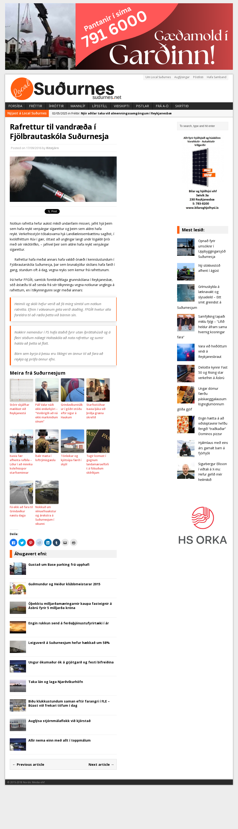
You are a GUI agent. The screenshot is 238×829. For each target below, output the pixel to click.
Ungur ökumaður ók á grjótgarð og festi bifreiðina (71, 662)
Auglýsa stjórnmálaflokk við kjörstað (59, 721)
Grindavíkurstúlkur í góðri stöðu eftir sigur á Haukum (72, 411)
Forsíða (15, 106)
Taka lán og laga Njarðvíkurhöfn (55, 681)
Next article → (101, 764)
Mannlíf (77, 106)
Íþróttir (56, 106)
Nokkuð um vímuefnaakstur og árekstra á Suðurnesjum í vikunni (45, 515)
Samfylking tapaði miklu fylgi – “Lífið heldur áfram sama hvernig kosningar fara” (202, 327)
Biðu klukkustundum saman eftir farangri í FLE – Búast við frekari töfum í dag (69, 703)
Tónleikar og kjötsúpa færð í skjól (71, 460)
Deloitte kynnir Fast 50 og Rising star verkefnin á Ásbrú (213, 372)
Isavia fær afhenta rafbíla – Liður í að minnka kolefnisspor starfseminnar (21, 464)
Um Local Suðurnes (158, 77)
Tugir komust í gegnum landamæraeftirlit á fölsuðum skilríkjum (97, 464)
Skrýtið (182, 106)
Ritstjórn (52, 148)
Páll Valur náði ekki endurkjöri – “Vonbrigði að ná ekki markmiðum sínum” (46, 413)
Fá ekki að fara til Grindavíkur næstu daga (21, 511)
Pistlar (142, 106)
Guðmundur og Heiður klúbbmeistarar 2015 (64, 584)
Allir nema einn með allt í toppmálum (59, 740)
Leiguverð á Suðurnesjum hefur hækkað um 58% (69, 642)
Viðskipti (121, 106)
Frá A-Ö (162, 106)
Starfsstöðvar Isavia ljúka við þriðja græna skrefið (96, 411)
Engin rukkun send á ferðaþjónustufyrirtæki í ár (68, 623)
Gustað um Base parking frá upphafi (58, 564)
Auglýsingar (182, 77)
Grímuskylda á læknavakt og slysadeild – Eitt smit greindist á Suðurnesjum (199, 297)
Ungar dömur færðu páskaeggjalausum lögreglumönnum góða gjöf (201, 399)
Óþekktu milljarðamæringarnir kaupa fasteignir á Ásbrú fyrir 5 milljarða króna (70, 605)
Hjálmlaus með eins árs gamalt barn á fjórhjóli (213, 447)
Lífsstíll (99, 106)
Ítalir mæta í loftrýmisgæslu (45, 458)
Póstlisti (198, 77)
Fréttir (35, 106)
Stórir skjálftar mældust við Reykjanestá (19, 409)
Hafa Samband (216, 77)
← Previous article (28, 764)
